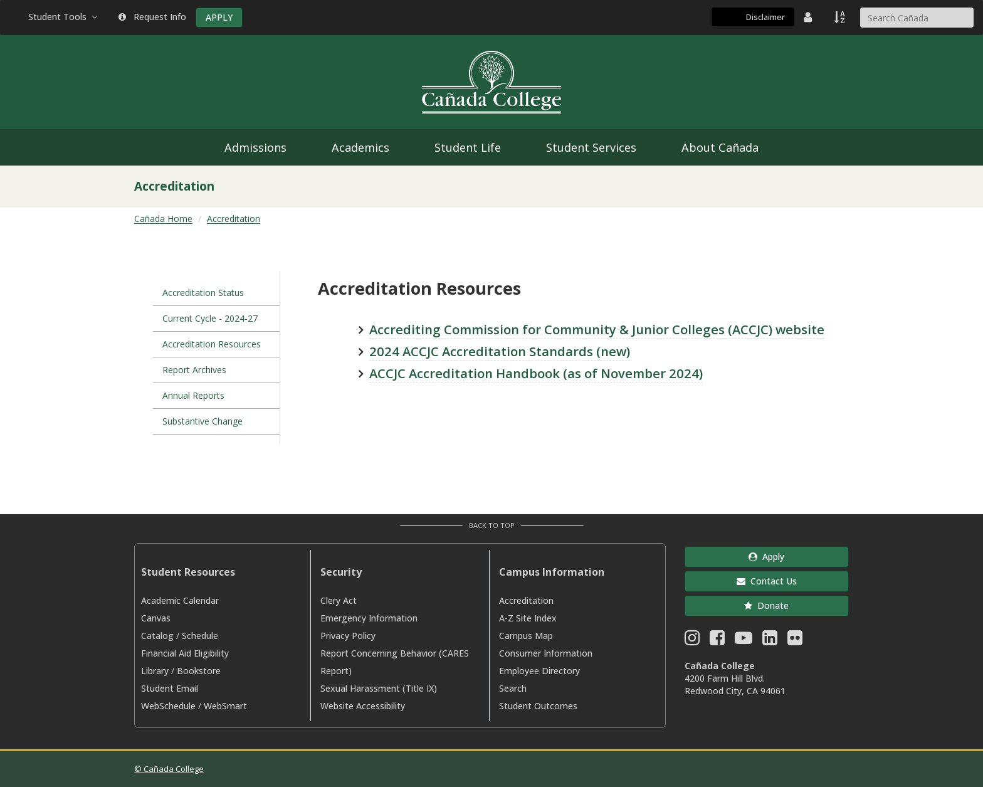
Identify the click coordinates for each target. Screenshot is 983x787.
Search (513, 688)
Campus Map (526, 636)
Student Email (169, 688)
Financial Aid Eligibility (185, 653)
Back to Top (492, 525)
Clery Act (338, 600)
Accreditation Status (203, 292)
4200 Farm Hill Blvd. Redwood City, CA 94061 (735, 684)
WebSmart (225, 706)
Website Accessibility (362, 706)
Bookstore (199, 671)
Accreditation (233, 218)
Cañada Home (163, 218)
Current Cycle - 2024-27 (210, 318)
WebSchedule (168, 706)
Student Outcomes (538, 706)
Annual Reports (193, 395)
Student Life (467, 147)
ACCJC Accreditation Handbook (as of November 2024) (536, 373)
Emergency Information (369, 618)
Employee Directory (539, 671)
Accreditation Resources (211, 344)
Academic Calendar (180, 600)
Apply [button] (766, 557)
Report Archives (194, 370)
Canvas (156, 618)
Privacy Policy (348, 636)
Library (155, 671)
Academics (360, 147)
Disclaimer (765, 17)
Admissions (255, 147)
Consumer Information (545, 653)
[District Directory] (809, 17)
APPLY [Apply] (219, 17)
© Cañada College (169, 768)
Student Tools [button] (64, 17)
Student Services (591, 147)
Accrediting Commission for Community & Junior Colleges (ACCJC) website (596, 329)
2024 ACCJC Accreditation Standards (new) (499, 351)
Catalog (157, 636)
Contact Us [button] (767, 581)
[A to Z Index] (840, 17)
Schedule (200, 636)
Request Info (152, 17)
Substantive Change (202, 421)
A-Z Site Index (528, 618)
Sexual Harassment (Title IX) (378, 688)
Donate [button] (766, 605)
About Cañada (720, 147)
